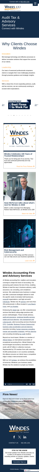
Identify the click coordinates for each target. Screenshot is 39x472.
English (27, 470)
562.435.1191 (25, 2)
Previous (3, 104)
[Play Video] (5, 384)
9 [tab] (30, 115)
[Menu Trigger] (35, 3)
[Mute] (26, 384)
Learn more (29, 261)
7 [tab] (25, 115)
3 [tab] (14, 115)
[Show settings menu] (30, 384)
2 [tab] (11, 115)
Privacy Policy (24, 469)
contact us (13, 443)
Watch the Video (28, 214)
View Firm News (10, 409)
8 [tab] (28, 115)
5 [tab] (19, 115)
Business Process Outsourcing (24, 324)
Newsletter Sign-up (19, 462)
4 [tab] (17, 115)
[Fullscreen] (33, 384)
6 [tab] (22, 115)
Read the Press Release (25, 166)
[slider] (17, 384)
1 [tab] (8, 115)
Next (35, 104)
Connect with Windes (13, 28)
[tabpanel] (19, 104)
